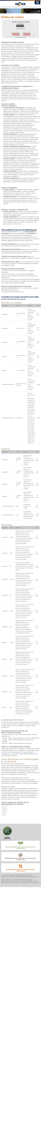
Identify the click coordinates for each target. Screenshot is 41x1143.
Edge (4, 808)
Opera (4, 815)
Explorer (5, 809)
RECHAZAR (16, 34)
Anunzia (4, 884)
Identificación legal (12, 882)
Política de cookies (25, 881)
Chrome (5, 806)
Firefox (4, 811)
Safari (4, 813)
